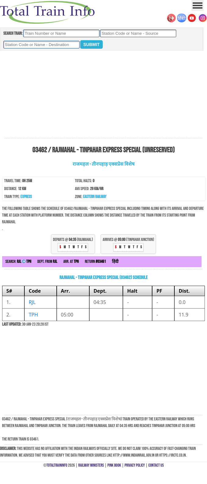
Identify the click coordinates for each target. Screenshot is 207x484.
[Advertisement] (103, 94)
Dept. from (47, 261)
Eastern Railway (94, 196)
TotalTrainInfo (56, 465)
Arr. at (71, 261)
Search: (18, 261)
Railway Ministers (91, 465)
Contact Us (156, 465)
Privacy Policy (135, 465)
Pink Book (114, 465)
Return (95, 261)
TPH (33, 314)
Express (26, 196)
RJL (32, 302)
